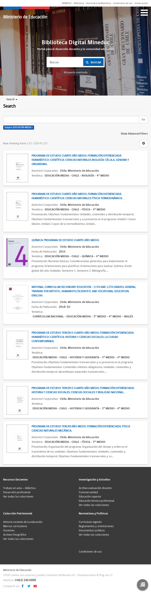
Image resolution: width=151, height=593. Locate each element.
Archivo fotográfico (14, 535)
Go (143, 119)
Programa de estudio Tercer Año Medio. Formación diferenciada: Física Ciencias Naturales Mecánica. (81, 428)
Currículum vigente (90, 522)
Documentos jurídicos (92, 530)
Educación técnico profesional (96, 501)
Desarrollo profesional (16, 492)
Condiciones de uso (122, 3)
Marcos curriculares (15, 526)
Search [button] (11, 99)
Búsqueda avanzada (75, 72)
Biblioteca (79, 3)
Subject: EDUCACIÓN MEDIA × (18, 127)
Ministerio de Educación (25, 17)
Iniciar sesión (141, 3)
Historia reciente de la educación (22, 522)
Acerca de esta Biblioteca (98, 3)
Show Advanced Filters (134, 134)
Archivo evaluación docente (95, 488)
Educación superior (90, 496)
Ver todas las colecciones (18, 496)
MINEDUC (67, 3)
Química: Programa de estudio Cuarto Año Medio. (65, 240)
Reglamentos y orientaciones (96, 526)
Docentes (9, 530)
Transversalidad (88, 492)
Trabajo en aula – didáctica (19, 488)
